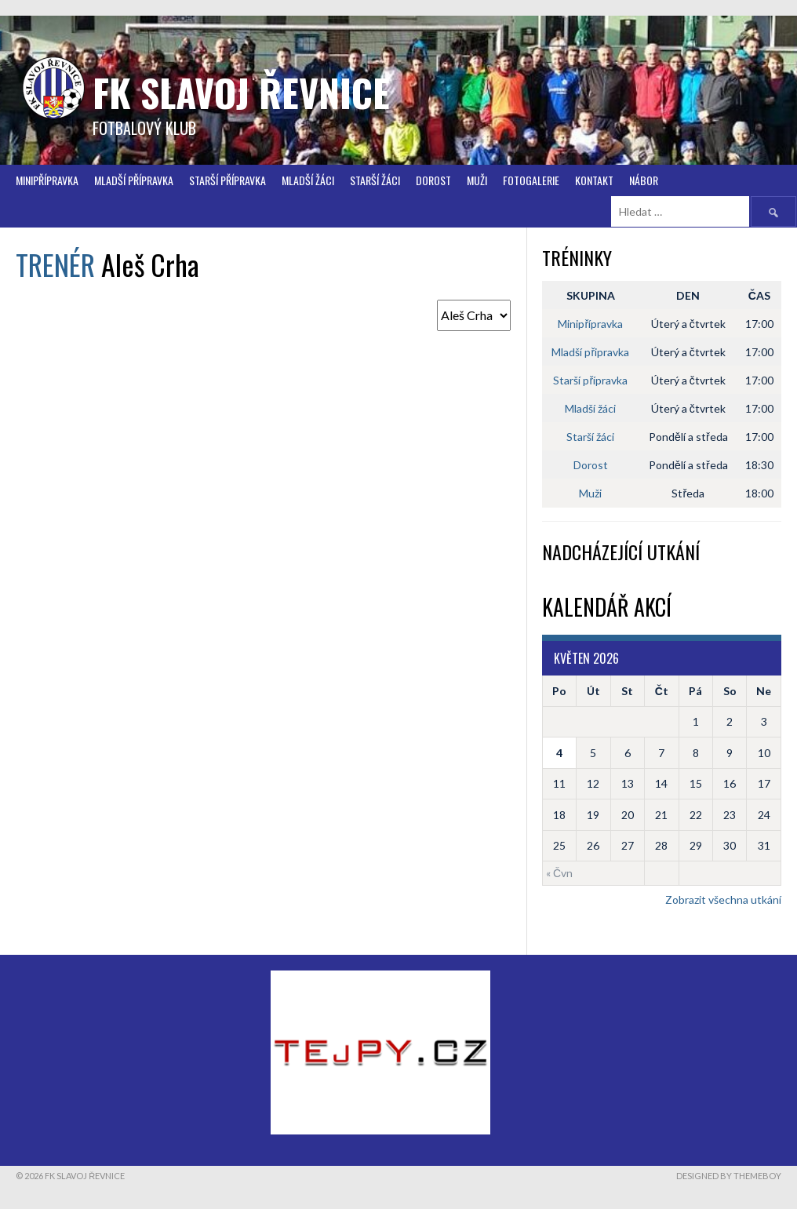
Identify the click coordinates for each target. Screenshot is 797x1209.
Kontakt (594, 180)
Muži (477, 180)
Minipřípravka (47, 180)
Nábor (643, 180)
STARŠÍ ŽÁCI (375, 180)
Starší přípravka (227, 180)
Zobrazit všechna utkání (723, 899)
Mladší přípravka (133, 180)
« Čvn (559, 872)
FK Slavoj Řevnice (241, 92)
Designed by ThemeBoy (728, 1176)
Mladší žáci (308, 180)
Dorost (433, 180)
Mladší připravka (590, 352)
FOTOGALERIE (531, 180)
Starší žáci (590, 436)
